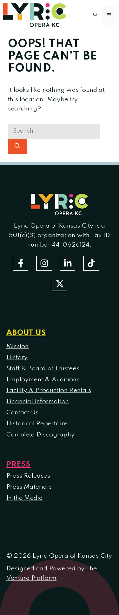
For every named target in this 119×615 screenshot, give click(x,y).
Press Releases (28, 476)
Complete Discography (40, 435)
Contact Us (22, 413)
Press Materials (29, 487)
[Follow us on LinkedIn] (67, 263)
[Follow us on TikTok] (91, 263)
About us (26, 332)
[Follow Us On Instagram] (44, 263)
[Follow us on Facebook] (20, 263)
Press (18, 464)
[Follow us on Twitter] (59, 284)
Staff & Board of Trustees (42, 369)
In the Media (24, 498)
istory (19, 358)
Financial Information (37, 401)
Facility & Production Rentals (48, 390)
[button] (95, 15)
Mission (17, 346)
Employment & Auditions (42, 380)
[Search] (17, 146)
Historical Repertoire (37, 424)
